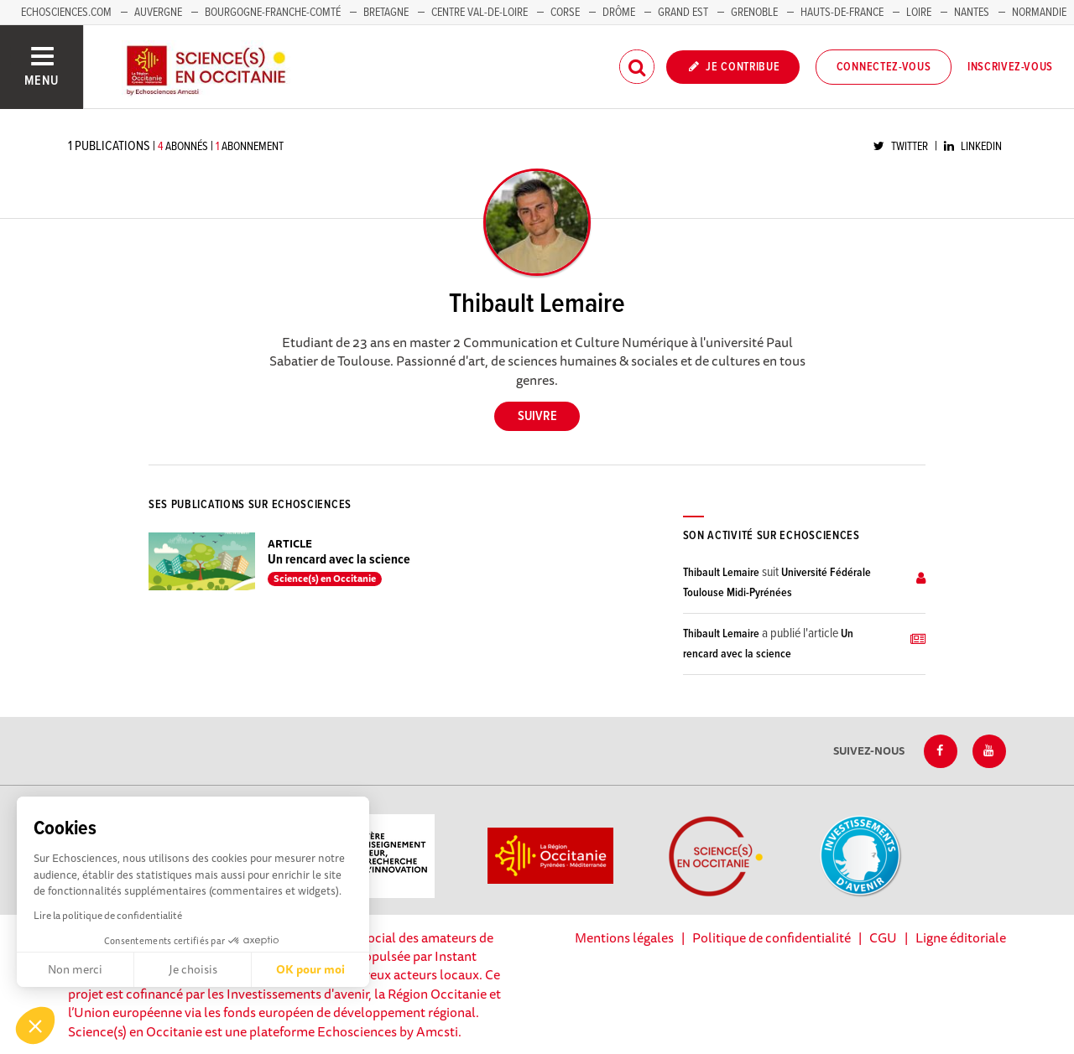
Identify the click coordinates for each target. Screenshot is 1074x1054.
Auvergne (158, 12)
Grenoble (755, 12)
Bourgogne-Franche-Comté (273, 12)
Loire (918, 12)
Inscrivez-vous (1010, 67)
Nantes (971, 12)
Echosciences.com (66, 12)
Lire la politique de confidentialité (108, 915)
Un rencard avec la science (339, 560)
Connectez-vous (884, 67)
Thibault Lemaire (721, 572)
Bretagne (386, 12)
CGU (883, 937)
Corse (565, 12)
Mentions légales (624, 937)
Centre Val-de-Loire (479, 12)
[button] (35, 1025)
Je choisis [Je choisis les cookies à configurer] (193, 969)
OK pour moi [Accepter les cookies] (310, 969)
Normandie (1039, 12)
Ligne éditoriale (960, 937)
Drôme (618, 12)
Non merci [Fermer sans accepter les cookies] (75, 969)
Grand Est (683, 12)
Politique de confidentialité (771, 937)
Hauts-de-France (842, 12)
